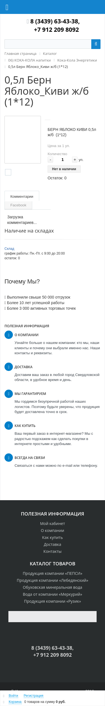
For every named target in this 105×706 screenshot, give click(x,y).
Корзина (15, 702)
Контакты (52, 551)
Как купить (52, 537)
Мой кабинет (52, 523)
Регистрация (33, 696)
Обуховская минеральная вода (52, 587)
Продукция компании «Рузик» (52, 601)
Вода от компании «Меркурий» (52, 594)
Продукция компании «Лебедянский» (52, 580)
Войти (13, 696)
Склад (9, 249)
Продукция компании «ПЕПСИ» (52, 573)
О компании (52, 530)
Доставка (52, 544)
